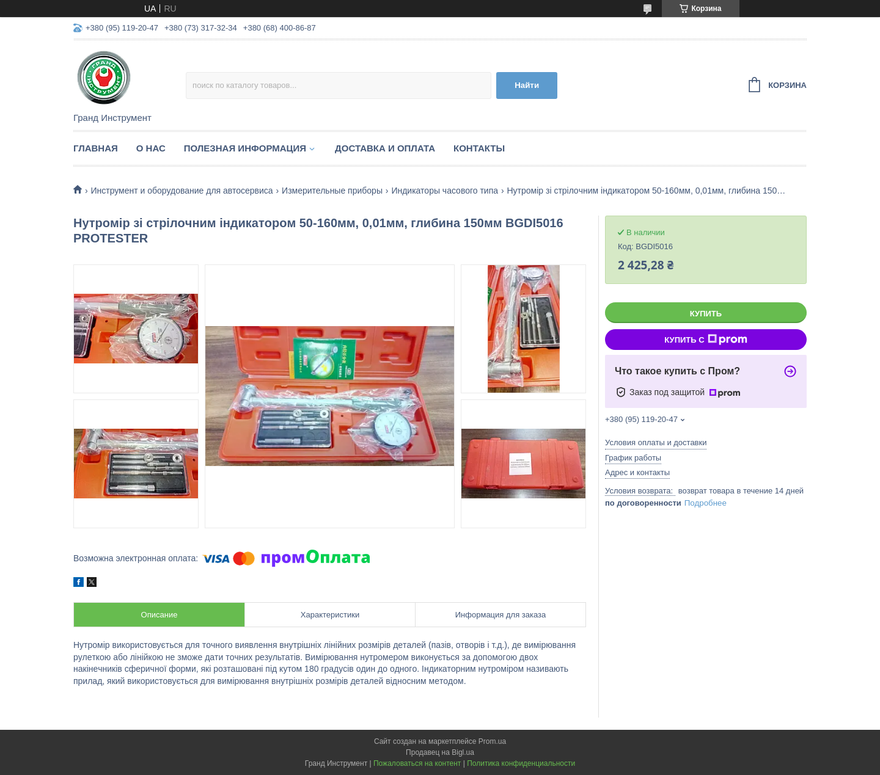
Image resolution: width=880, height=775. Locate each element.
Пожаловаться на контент (417, 763)
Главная (95, 148)
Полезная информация (245, 148)
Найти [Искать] (527, 85)
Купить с (705, 339)
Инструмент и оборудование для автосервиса (181, 190)
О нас (151, 148)
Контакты (479, 148)
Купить (706, 313)
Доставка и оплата (385, 148)
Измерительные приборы (332, 190)
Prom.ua (492, 741)
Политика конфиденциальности (521, 763)
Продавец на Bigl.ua (440, 752)
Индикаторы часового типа (444, 190)
